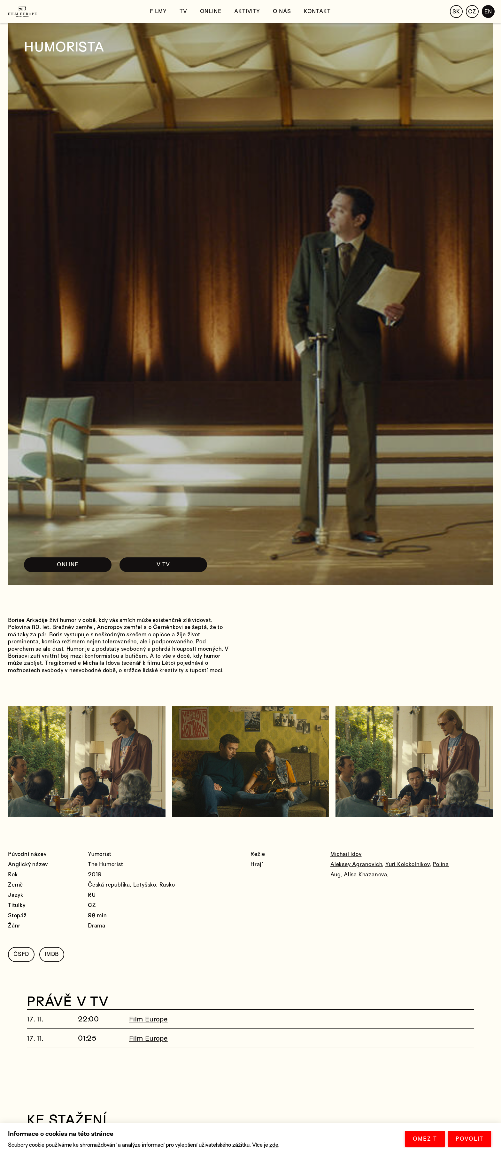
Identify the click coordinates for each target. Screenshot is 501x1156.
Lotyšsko (144, 885)
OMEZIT (425, 1139)
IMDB (52, 954)
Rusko (167, 885)
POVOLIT (469, 1139)
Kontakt (317, 11)
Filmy (158, 11)
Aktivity (247, 11)
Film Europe (148, 1019)
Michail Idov (346, 854)
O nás (282, 11)
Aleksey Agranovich (356, 864)
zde (273, 1145)
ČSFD (21, 954)
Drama (96, 926)
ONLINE (68, 565)
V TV (163, 565)
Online (211, 11)
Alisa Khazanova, (366, 875)
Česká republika (109, 885)
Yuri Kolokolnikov (407, 864)
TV (183, 11)
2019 (95, 875)
